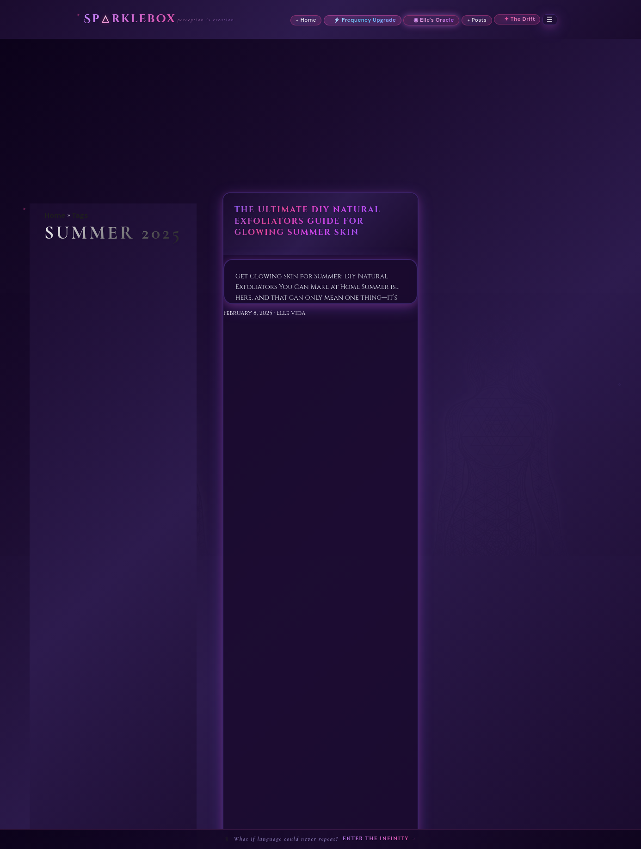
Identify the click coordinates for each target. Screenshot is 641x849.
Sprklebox (130, 19)
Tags (80, 215)
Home (55, 215)
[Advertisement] (320, 108)
